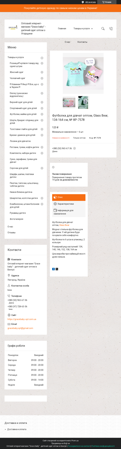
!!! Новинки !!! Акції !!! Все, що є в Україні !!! (24, 86)
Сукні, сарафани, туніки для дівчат (23, 160)
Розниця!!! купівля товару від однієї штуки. (24, 64)
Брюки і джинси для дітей (22, 135)
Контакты (82, 42)
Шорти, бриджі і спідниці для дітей (24, 121)
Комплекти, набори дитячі (23, 153)
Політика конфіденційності (103, 446)
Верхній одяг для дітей (21, 102)
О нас (67, 42)
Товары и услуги (82, 28)
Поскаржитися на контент (79, 446)
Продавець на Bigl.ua (60, 443)
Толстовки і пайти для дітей (23, 129)
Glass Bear (64, 225)
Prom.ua (75, 441)
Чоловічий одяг (17, 78)
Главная (62, 28)
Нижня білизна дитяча (21, 192)
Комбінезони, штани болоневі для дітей (24, 205)
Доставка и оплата (16, 429)
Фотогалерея (16, 219)
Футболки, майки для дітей (23, 114)
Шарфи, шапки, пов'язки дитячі (22, 175)
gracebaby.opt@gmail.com (20, 328)
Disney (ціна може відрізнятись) (19, 94)
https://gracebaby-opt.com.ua (22, 319)
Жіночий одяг (16, 72)
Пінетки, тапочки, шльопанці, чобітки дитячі (24, 184)
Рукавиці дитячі (18, 213)
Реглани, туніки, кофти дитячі (24, 147)
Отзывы (11, 232)
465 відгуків (90, 2)
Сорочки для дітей (19, 168)
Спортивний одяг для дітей (23, 108)
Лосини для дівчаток (20, 141)
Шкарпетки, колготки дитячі (24, 198)
